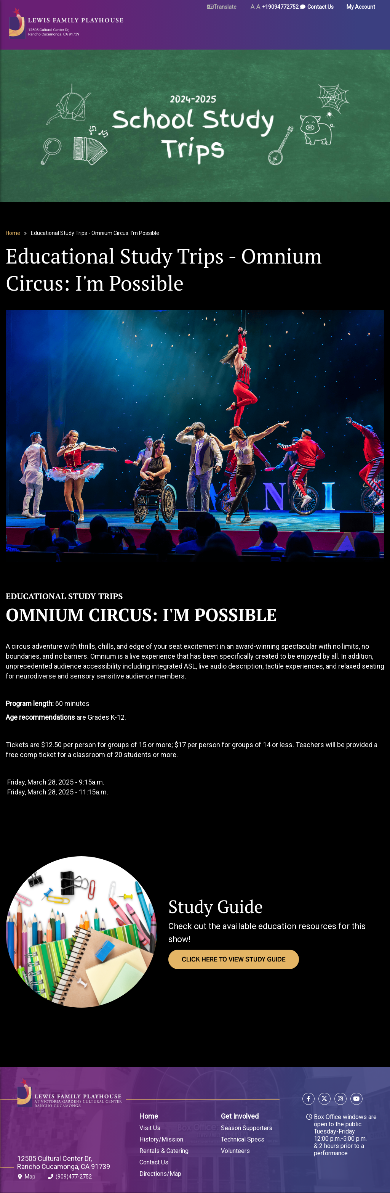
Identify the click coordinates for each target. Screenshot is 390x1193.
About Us (316, 27)
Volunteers (235, 1150)
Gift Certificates (352, 27)
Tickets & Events (143, 27)
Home (13, 233)
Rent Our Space (230, 27)
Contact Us (320, 7)
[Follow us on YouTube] (355, 1100)
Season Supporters (246, 1128)
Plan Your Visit (190, 27)
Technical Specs (242, 1139)
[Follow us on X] (324, 1100)
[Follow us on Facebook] (309, 1100)
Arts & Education (276, 27)
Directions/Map (160, 1173)
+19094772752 (280, 7)
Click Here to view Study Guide (234, 959)
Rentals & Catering (164, 1150)
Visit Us (149, 1128)
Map (26, 1178)
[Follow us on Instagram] (340, 1100)
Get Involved (240, 1116)
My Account (361, 7)
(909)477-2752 (70, 1178)
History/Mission (161, 1139)
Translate (225, 7)
